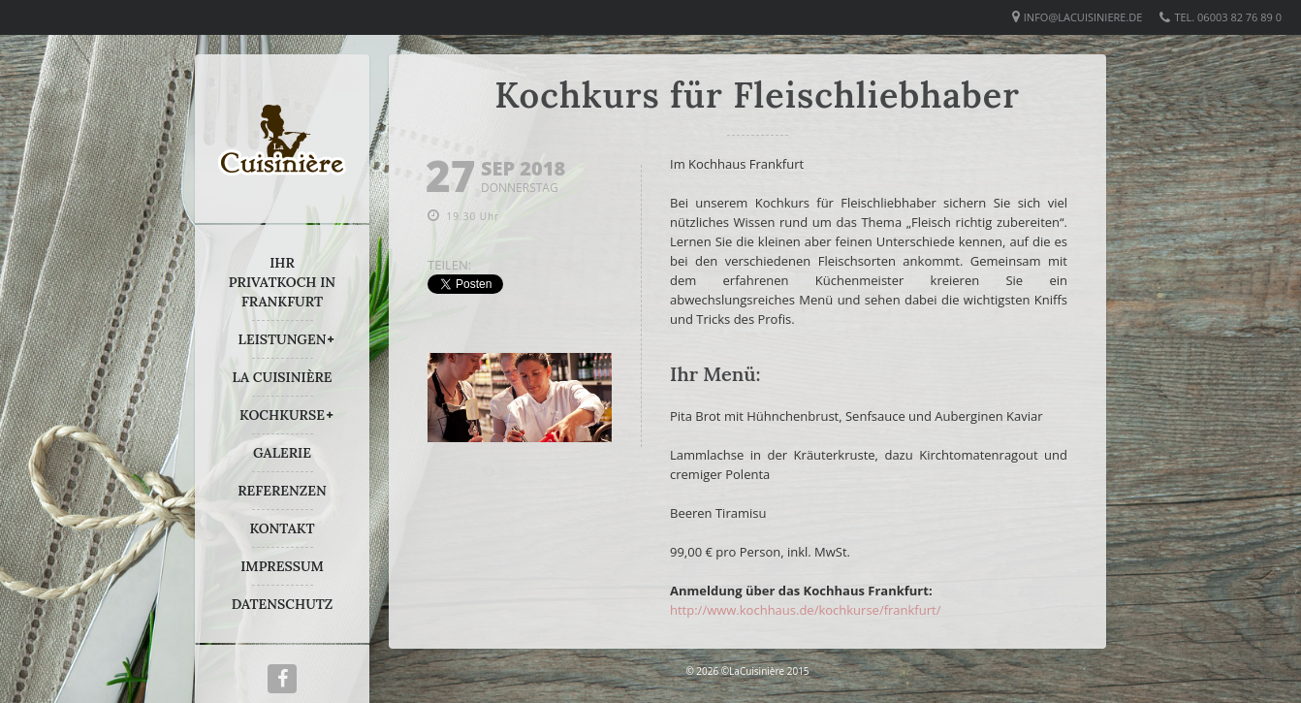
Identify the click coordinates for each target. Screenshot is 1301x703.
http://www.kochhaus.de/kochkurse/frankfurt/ (805, 610)
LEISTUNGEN (282, 339)
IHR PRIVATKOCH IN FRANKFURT (282, 282)
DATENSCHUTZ (282, 604)
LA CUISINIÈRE (283, 377)
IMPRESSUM (282, 566)
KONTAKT (281, 528)
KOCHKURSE (282, 415)
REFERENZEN (282, 490)
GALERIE (282, 453)
